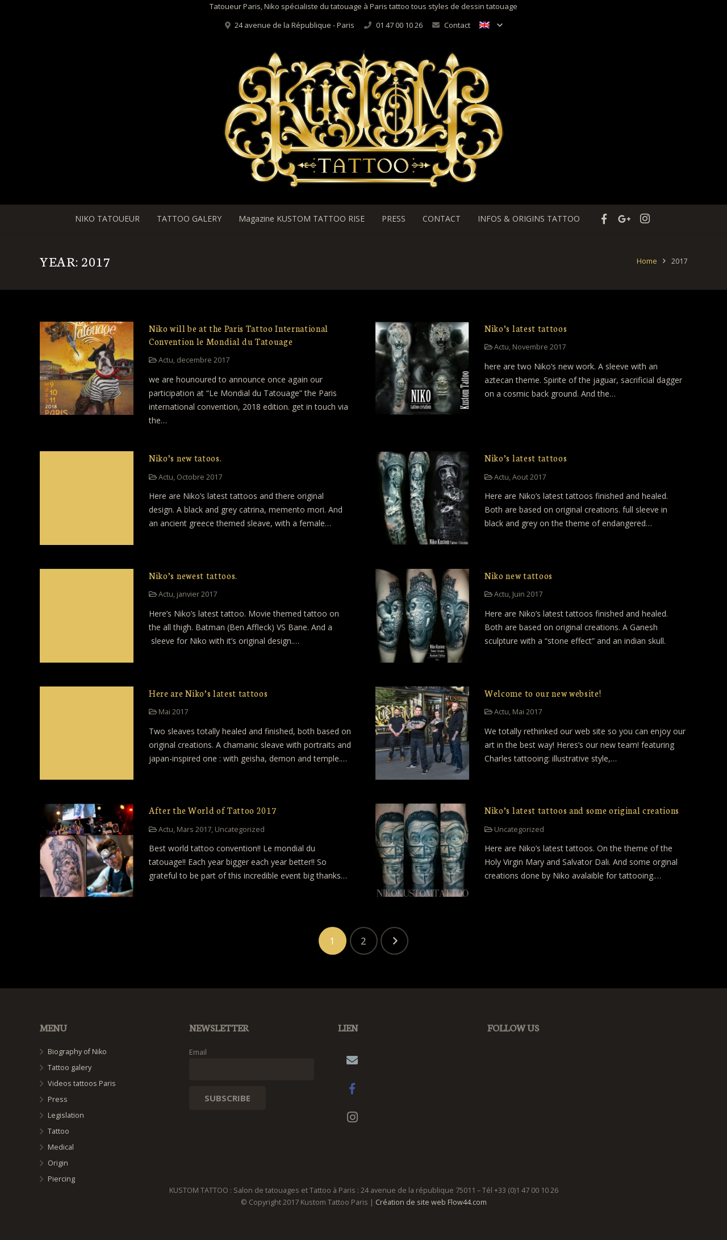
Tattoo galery (69, 1067)
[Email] (352, 1060)
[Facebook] (352, 1089)
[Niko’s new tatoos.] (86, 498)
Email (198, 1052)
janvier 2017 (197, 594)
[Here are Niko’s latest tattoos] (86, 733)
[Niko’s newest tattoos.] (86, 616)
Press (58, 1099)
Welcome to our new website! (542, 693)
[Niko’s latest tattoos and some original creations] (422, 850)
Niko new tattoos (518, 575)
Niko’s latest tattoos (525, 328)
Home (647, 261)
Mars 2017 (194, 829)
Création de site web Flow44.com (431, 1202)
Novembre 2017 (539, 347)
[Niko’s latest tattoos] (422, 368)
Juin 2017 (527, 594)
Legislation (66, 1115)
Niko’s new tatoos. (185, 458)
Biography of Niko (77, 1051)
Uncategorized (240, 829)
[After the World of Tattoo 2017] (86, 850)
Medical (61, 1147)
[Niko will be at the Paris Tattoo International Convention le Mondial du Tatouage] (86, 368)
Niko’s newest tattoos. (193, 575)
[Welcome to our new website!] (422, 733)
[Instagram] (352, 1117)
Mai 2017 (173, 712)
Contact (457, 25)
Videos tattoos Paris (82, 1083)
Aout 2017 (529, 477)
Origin (58, 1163)
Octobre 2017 (199, 477)
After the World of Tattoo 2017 (212, 810)
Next (394, 941)
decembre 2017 (203, 360)
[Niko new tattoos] (422, 616)
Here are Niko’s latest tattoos (208, 693)
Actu (165, 360)
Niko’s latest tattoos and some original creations (581, 810)
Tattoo (58, 1131)
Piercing (61, 1179)
